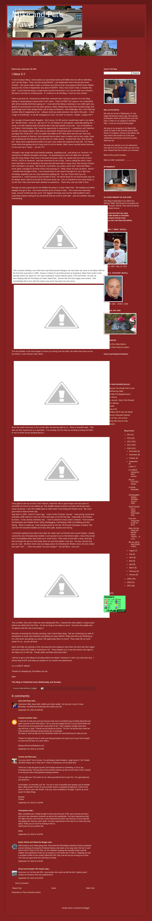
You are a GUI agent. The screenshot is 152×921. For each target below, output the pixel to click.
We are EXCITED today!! (133, 482)
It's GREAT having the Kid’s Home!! (134, 473)
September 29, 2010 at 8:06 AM (30, 710)
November (133, 455)
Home (53, 888)
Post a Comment (21, 883)
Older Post (90, 888)
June (131, 558)
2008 (129, 582)
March (131, 568)
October (132, 458)
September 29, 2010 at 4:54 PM (30, 834)
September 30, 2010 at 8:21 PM (30, 878)
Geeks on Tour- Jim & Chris (116, 418)
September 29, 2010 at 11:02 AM (31, 749)
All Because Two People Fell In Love (120, 388)
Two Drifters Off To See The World (119, 412)
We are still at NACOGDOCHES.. (134, 544)
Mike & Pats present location (115, 155)
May (131, 561)
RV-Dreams (110, 424)
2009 (129, 579)
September (133, 462)
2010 (129, 448)
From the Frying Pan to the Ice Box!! (134, 522)
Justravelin (110, 406)
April (131, 564)
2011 (129, 445)
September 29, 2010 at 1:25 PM (30, 803)
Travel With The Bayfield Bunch (118, 394)
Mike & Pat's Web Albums (116, 344)
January (132, 575)
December (133, 451)
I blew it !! (132, 467)
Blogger (86, 908)
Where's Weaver (112, 403)
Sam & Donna (111, 397)
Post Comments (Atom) (31, 892)
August (132, 551)
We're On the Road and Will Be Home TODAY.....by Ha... (134, 533)
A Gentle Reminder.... (134, 489)
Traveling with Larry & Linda (117, 421)
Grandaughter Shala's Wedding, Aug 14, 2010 (134, 499)
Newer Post (16, 888)
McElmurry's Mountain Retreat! (118, 415)
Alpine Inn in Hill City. (24, 652)
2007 (129, 586)
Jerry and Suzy (24, 701)
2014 (129, 435)
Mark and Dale (18, 647)
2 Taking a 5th (111, 409)
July (131, 554)
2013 (129, 438)
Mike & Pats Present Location (117, 347)
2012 (129, 442)
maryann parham (25, 718)
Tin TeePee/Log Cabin (114, 391)
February (133, 571)
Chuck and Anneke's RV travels (31, 869)
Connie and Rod (25, 757)
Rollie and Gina (72, 636)
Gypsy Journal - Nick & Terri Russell (120, 400)
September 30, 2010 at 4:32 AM (30, 861)
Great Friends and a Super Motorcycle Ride (134, 511)
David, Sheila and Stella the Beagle (32, 842)
